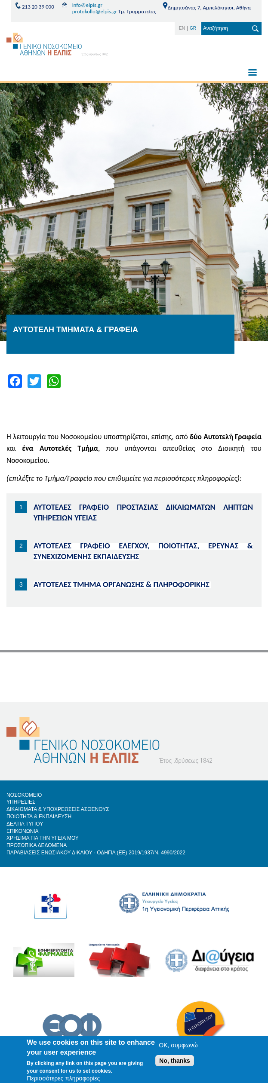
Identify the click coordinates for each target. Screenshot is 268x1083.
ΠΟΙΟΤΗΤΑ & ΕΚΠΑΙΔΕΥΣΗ (38, 817)
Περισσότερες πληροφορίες (63, 1078)
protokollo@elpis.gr (94, 11)
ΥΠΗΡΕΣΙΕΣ (21, 802)
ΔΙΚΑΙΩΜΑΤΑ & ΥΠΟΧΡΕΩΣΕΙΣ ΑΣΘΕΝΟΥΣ (57, 809)
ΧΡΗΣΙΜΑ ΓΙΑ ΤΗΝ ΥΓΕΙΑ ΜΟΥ (42, 838)
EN (182, 28)
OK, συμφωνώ (178, 1045)
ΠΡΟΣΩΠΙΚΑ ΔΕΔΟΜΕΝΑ (36, 845)
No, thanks (174, 1060)
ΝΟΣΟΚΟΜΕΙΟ (24, 795)
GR (193, 28)
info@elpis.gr (87, 5)
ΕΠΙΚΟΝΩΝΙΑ (22, 831)
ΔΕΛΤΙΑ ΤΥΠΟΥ (24, 824)
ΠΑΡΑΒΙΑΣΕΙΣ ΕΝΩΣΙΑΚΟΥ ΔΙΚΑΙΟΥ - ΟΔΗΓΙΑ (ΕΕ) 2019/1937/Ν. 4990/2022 (95, 853)
